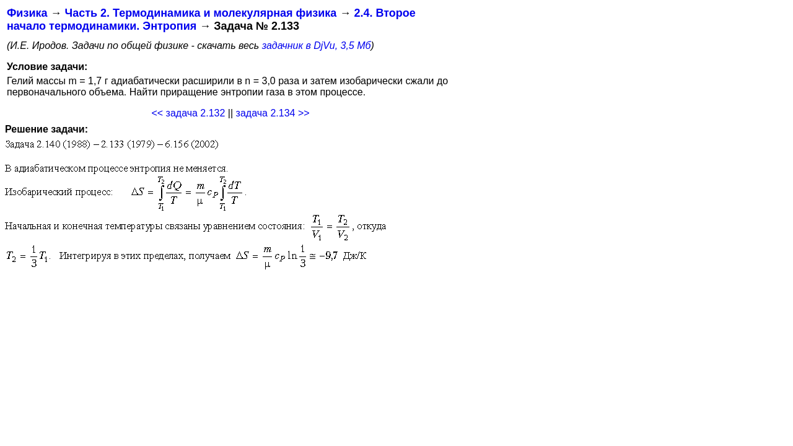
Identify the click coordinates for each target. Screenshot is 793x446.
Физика (27, 13)
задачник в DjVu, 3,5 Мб (316, 45)
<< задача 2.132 (188, 113)
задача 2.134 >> (273, 113)
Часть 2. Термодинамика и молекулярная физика (200, 13)
